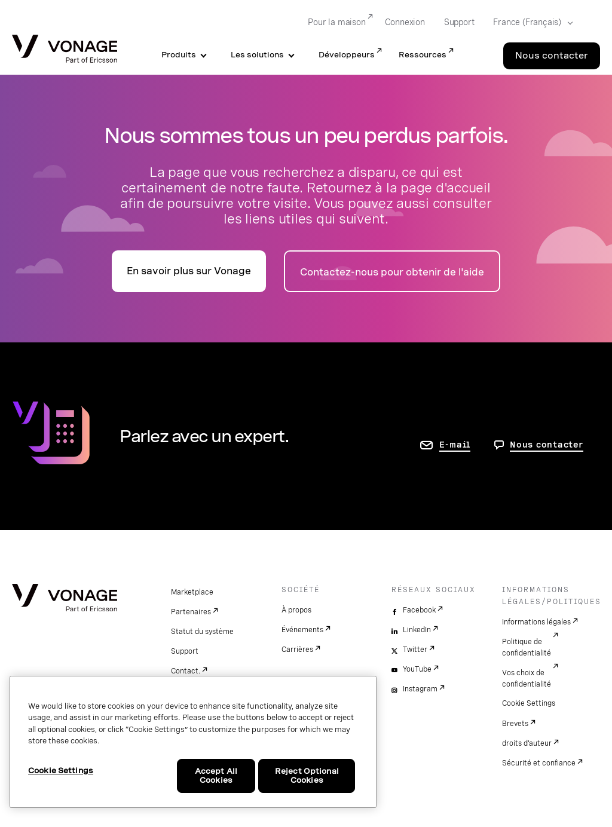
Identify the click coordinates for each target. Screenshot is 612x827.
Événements (302, 630)
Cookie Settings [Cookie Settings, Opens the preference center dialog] (60, 770)
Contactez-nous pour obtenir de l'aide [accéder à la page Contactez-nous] (392, 272)
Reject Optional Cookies (307, 776)
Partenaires (191, 612)
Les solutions (257, 54)
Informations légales (536, 622)
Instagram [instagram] (420, 689)
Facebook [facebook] (419, 610)
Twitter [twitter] (415, 649)
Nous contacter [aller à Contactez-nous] (546, 444)
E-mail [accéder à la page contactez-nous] (455, 444)
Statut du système (202, 631)
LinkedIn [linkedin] (417, 630)
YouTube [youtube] (417, 669)
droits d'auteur (527, 743)
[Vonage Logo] (64, 50)
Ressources (422, 54)
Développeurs (347, 54)
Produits (178, 54)
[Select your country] (529, 22)
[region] (193, 742)
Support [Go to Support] (459, 22)
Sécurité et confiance (539, 763)
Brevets (515, 723)
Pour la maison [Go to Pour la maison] (336, 22)
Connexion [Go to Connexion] (405, 22)
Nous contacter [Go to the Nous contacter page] (551, 55)
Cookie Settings (528, 703)
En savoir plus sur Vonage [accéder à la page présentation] (189, 271)
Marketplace (192, 592)
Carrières (297, 649)
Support (184, 651)
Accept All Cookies (216, 776)
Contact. (185, 671)
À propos (296, 610)
